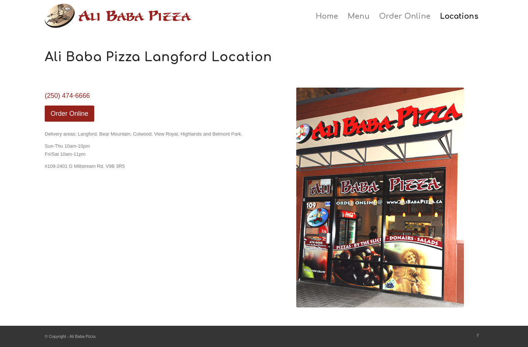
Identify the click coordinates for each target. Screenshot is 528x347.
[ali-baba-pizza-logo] (118, 20)
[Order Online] (69, 114)
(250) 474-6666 (67, 95)
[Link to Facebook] (477, 335)
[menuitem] (327, 16)
